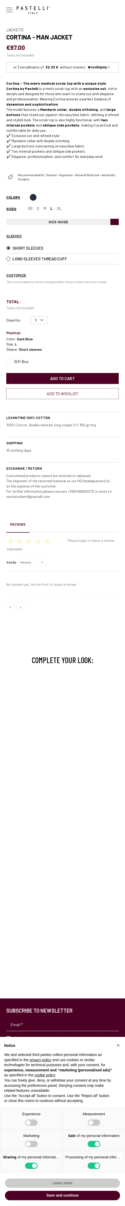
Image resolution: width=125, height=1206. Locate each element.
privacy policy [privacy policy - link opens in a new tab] (40, 1060)
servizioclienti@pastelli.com (28, 496)
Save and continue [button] (62, 1195)
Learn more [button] (62, 1183)
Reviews (18, 524)
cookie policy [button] (44, 1075)
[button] (118, 1045)
